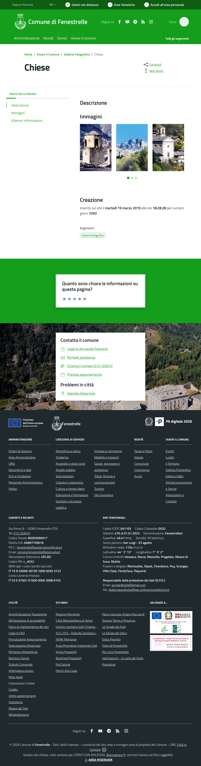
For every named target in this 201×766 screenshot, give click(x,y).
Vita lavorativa (103, 495)
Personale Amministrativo (25, 482)
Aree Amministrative (22, 457)
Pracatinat (109, 664)
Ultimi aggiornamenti (22, 695)
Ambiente (62, 457)
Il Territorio (172, 463)
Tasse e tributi (143, 451)
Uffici (12, 463)
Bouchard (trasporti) (68, 658)
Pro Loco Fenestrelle (115, 652)
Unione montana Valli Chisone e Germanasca (85, 626)
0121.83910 (22, 533)
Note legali (16, 677)
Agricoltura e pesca (68, 451)
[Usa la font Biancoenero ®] (82, 4)
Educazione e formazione (72, 495)
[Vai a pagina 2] (132, 178)
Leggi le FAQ (17, 633)
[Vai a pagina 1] (128, 178)
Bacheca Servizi (19, 658)
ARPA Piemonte (66, 639)
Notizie (138, 457)
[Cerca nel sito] (184, 21)
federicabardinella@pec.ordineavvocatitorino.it (139, 589)
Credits (13, 689)
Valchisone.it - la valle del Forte (122, 658)
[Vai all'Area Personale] (164, 4)
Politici (13, 488)
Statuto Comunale (21, 664)
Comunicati (141, 463)
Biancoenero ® (115, 754)
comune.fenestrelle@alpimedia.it (38, 552)
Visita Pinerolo (111, 639)
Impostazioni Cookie (22, 683)
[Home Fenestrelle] (52, 22)
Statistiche (16, 702)
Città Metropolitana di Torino (74, 620)
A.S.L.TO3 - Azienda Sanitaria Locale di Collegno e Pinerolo (94, 633)
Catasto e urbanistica (69, 482)
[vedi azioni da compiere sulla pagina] (153, 71)
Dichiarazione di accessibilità (27, 620)
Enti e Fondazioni (20, 476)
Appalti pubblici (65, 470)
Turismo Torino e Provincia (118, 620)
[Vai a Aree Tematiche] (121, 4)
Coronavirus (142, 470)
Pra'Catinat (63, 664)
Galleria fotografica (77, 54)
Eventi (170, 451)
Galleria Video (174, 476)
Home (28, 54)
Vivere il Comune (48, 54)
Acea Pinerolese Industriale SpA (76, 645)
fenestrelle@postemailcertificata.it (39, 547)
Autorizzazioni (65, 476)
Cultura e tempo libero (70, 488)
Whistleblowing (19, 714)
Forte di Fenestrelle (114, 645)
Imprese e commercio (108, 451)
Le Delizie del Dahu (114, 633)
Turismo (99, 488)
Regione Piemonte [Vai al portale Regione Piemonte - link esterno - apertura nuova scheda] (22, 5)
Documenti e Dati (20, 470)
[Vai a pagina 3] (136, 178)
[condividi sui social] (152, 64)
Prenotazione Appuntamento (28, 639)
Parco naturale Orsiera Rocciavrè (123, 614)
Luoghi (170, 457)
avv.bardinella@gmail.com (128, 585)
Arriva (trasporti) (66, 652)
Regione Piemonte (68, 614)
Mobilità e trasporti (106, 457)
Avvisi (138, 476)
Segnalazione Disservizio (24, 645)
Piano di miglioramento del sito (29, 626)
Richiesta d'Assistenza (23, 652)
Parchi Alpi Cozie (66, 670)
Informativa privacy (21, 670)
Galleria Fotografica (178, 470)
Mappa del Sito (18, 708)
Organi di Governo (20, 451)
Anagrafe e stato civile (70, 463)
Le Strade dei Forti (114, 626)
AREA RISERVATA (98, 759)
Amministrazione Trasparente (28, 614)
